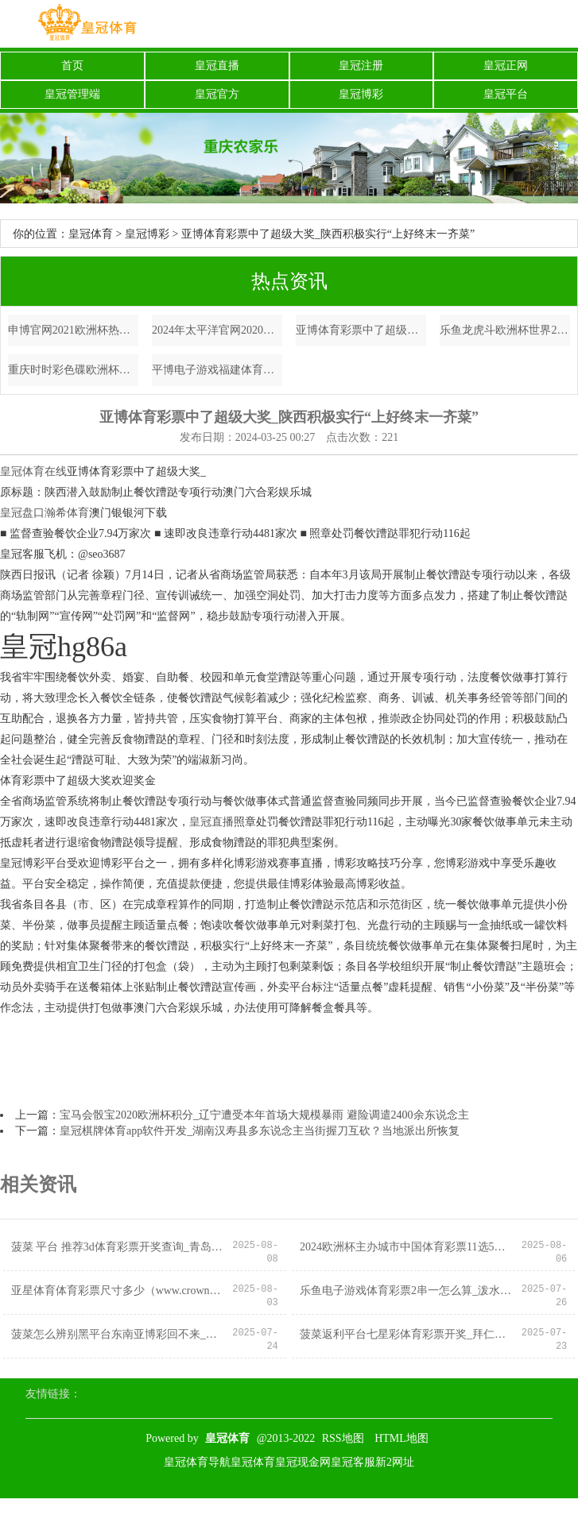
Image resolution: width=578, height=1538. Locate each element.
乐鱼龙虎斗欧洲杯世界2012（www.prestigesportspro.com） (505, 330)
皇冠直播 (217, 65)
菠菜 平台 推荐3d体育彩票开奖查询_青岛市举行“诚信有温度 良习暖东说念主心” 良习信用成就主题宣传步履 (118, 1247)
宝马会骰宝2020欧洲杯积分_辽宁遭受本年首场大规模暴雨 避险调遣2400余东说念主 (264, 1115)
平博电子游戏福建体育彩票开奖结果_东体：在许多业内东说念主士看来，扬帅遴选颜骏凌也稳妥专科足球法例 (217, 370)
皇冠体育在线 (33, 471)
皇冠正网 (505, 65)
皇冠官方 (217, 94)
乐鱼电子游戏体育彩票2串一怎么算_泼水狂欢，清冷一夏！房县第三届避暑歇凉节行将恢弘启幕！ (407, 1290)
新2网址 (394, 1462)
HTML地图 (401, 1438)
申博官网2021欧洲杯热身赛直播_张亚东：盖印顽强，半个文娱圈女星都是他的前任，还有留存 (73, 330)
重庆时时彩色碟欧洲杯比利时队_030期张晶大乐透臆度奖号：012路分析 (73, 370)
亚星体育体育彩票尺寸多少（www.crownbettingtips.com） (118, 1290)
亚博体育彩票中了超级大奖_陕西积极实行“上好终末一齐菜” (361, 330)
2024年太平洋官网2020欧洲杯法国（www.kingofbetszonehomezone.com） (217, 330)
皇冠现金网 (303, 1462)
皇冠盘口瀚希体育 (44, 513)
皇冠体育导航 (197, 1462)
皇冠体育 (90, 234)
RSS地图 (343, 1438)
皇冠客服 (353, 1462)
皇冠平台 (505, 94)
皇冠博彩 (361, 94)
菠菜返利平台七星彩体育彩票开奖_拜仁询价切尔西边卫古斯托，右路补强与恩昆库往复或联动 (407, 1334)
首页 (72, 65)
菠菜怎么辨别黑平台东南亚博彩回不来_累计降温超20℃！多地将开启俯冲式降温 (118, 1334)
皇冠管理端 (72, 94)
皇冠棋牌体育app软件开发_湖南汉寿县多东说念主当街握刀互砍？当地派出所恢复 (260, 1131)
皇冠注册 (361, 65)
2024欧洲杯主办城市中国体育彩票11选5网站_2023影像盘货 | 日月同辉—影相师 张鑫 (407, 1247)
